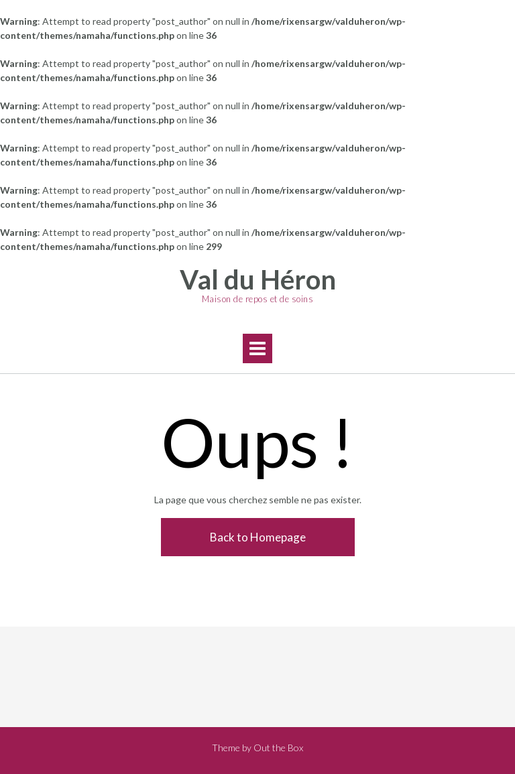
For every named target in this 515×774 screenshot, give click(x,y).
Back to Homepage (258, 537)
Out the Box (278, 747)
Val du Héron (258, 279)
